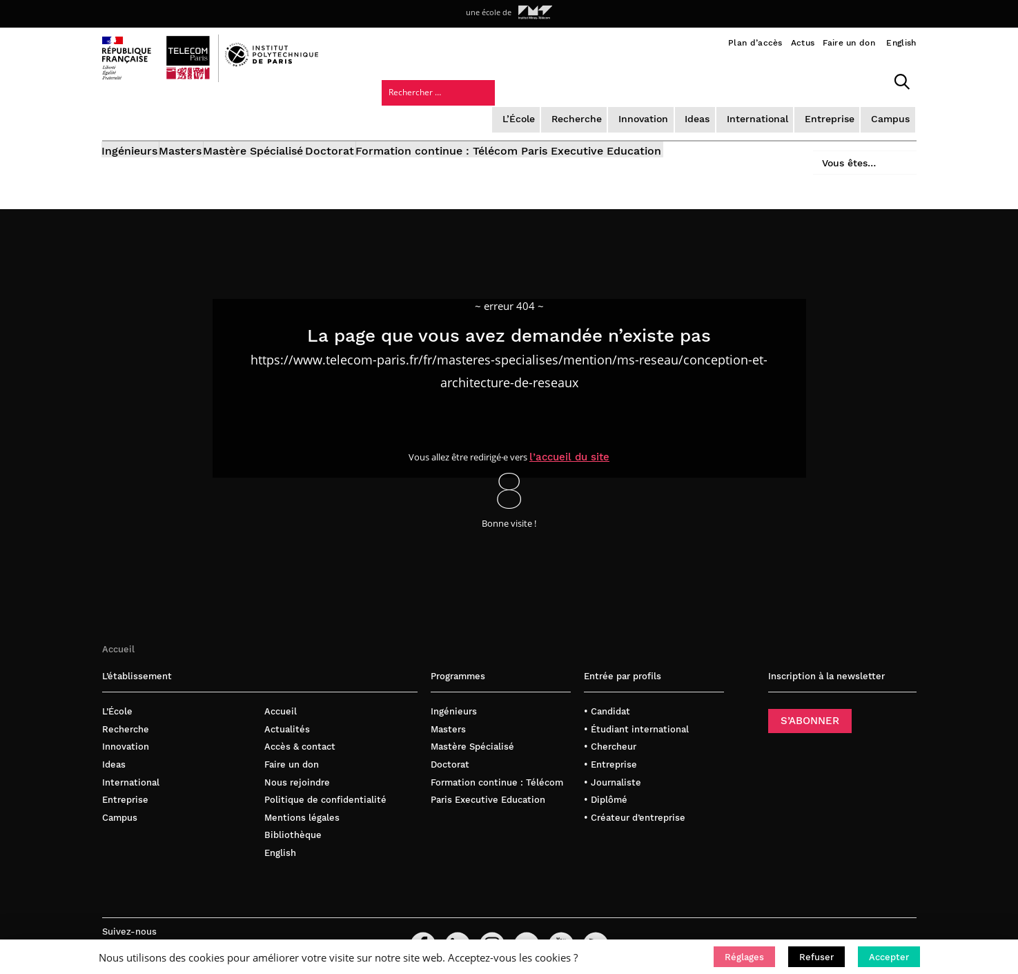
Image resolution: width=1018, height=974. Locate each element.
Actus (803, 43)
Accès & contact (299, 724)
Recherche (467, 79)
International (643, 79)
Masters (200, 115)
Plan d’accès (755, 43)
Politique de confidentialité (325, 777)
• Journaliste (612, 759)
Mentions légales (302, 794)
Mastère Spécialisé (292, 115)
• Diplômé (605, 777)
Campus (772, 79)
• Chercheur (610, 724)
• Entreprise (610, 742)
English (901, 43)
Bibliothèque (293, 812)
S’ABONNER (810, 698)
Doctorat (387, 115)
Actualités (287, 706)
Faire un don (849, 43)
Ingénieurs (130, 115)
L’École (410, 79)
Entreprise (713, 79)
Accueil (118, 626)
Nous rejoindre (297, 759)
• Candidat (607, 688)
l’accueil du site (580, 433)
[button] (744, 956)
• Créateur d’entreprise (634, 794)
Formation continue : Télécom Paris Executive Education (585, 115)
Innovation (532, 79)
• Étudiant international (636, 706)
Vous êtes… (839, 111)
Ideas (585, 79)
